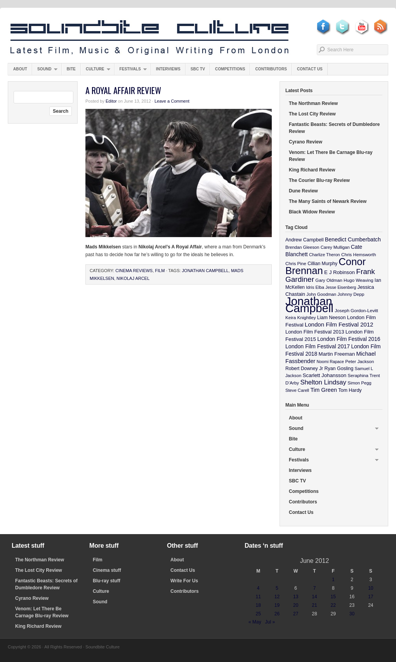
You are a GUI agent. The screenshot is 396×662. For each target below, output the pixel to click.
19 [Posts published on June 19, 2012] (277, 605)
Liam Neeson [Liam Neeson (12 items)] (331, 317)
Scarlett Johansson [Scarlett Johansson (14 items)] (325, 375)
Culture (95, 71)
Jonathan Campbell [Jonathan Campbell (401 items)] (309, 304)
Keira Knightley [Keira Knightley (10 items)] (300, 317)
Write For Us (184, 580)
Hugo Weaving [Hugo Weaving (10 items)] (358, 280)
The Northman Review (313, 103)
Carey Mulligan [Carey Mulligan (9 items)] (335, 247)
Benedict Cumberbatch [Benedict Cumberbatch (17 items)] (353, 239)
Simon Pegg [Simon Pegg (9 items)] (359, 383)
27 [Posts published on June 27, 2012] (295, 614)
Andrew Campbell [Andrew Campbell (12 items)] (304, 240)
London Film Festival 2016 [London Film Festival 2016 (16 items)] (348, 339)
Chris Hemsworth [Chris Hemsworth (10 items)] (358, 254)
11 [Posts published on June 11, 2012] (258, 596)
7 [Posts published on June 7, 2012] (314, 588)
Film (160, 270)
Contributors (271, 69)
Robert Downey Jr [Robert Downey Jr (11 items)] (304, 368)
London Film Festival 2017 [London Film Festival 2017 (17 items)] (317, 346)
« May (254, 622)
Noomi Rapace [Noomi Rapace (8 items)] (330, 361)
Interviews (168, 69)
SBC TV (198, 69)
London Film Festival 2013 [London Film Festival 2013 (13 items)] (314, 332)
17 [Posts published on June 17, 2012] (370, 596)
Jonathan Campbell (205, 270)
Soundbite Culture (149, 37)
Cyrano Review (305, 142)
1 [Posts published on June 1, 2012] (333, 579)
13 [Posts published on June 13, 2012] (295, 596)
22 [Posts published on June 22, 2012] (333, 605)
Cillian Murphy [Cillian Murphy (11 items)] (322, 263)
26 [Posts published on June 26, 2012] (277, 614)
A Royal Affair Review (123, 90)
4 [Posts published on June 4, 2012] (258, 588)
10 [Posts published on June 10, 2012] (370, 588)
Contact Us (310, 69)
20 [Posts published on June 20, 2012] (295, 605)
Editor (111, 101)
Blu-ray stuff (106, 580)
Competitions (230, 69)
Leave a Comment (172, 101)
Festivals (131, 71)
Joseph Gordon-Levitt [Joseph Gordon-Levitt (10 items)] (356, 310)
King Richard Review (312, 170)
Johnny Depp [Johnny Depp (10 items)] (350, 294)
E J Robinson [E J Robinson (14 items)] (339, 272)
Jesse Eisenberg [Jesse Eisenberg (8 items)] (340, 287)
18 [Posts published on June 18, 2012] (258, 605)
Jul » (270, 622)
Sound (44, 71)
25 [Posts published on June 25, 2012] (258, 614)
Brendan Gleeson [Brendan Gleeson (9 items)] (302, 247)
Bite (71, 69)
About (20, 69)
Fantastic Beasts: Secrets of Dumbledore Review (334, 128)
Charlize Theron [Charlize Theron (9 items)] (324, 254)
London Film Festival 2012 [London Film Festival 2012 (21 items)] (339, 324)
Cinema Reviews (134, 270)
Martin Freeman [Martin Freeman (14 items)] (337, 354)
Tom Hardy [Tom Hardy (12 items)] (349, 390)
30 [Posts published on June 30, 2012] (351, 614)
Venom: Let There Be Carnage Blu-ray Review (330, 156)
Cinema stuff (107, 570)
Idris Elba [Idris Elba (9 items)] (315, 287)
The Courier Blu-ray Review (319, 180)
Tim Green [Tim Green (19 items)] (323, 390)
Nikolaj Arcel (132, 278)
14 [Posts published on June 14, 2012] (314, 596)
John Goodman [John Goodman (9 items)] (321, 294)
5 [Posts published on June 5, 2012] (277, 588)
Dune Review (303, 191)
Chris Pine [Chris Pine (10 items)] (295, 263)
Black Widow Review (312, 212)
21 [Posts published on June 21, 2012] (314, 605)
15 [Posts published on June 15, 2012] (333, 596)
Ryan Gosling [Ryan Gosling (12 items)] (338, 368)
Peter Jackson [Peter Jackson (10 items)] (359, 361)
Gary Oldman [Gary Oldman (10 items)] (328, 280)
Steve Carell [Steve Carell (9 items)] (297, 390)
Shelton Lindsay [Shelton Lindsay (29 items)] (323, 382)
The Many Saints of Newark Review (327, 201)
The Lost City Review (312, 114)
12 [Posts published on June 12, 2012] (277, 596)
